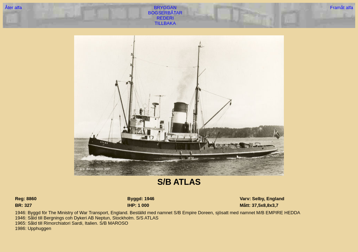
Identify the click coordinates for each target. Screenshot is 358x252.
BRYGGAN (165, 7)
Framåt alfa (341, 7)
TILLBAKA (165, 23)
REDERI (165, 18)
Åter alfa (13, 7)
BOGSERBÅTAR (165, 12)
